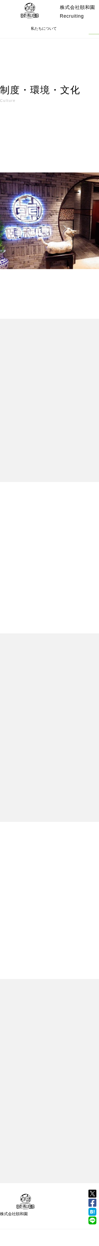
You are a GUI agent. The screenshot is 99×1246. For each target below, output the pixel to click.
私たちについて (44, 28)
